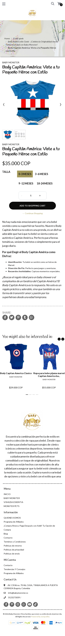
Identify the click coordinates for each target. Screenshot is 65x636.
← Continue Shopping (32, 213)
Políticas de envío (12, 553)
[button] (51, 4)
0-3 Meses (25, 174)
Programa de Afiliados (14, 521)
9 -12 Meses (26, 183)
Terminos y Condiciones (15, 541)
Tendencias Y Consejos (14, 569)
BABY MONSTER (12, 498)
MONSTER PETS (11, 506)
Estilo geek (18, 38)
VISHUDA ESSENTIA (13, 502)
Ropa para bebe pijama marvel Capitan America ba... (49, 374)
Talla (6, 171)
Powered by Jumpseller (40, 616)
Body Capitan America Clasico (16, 373)
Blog (6, 533)
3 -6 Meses (41, 174)
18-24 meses (44, 183)
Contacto (8, 537)
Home (7, 38)
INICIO (7, 494)
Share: (6, 312)
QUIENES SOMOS (12, 517)
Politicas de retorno (13, 545)
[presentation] (3, 105)
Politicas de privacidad (14, 549)
